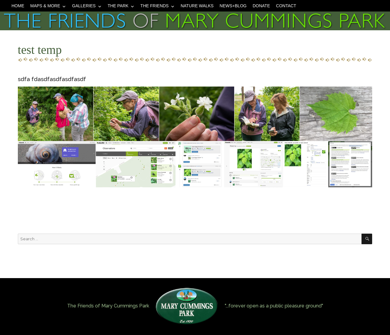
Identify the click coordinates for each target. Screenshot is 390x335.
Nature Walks (197, 5)
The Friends (154, 5)
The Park (118, 5)
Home (17, 5)
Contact (286, 5)
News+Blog (233, 5)
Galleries (84, 5)
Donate (261, 5)
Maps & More (45, 5)
